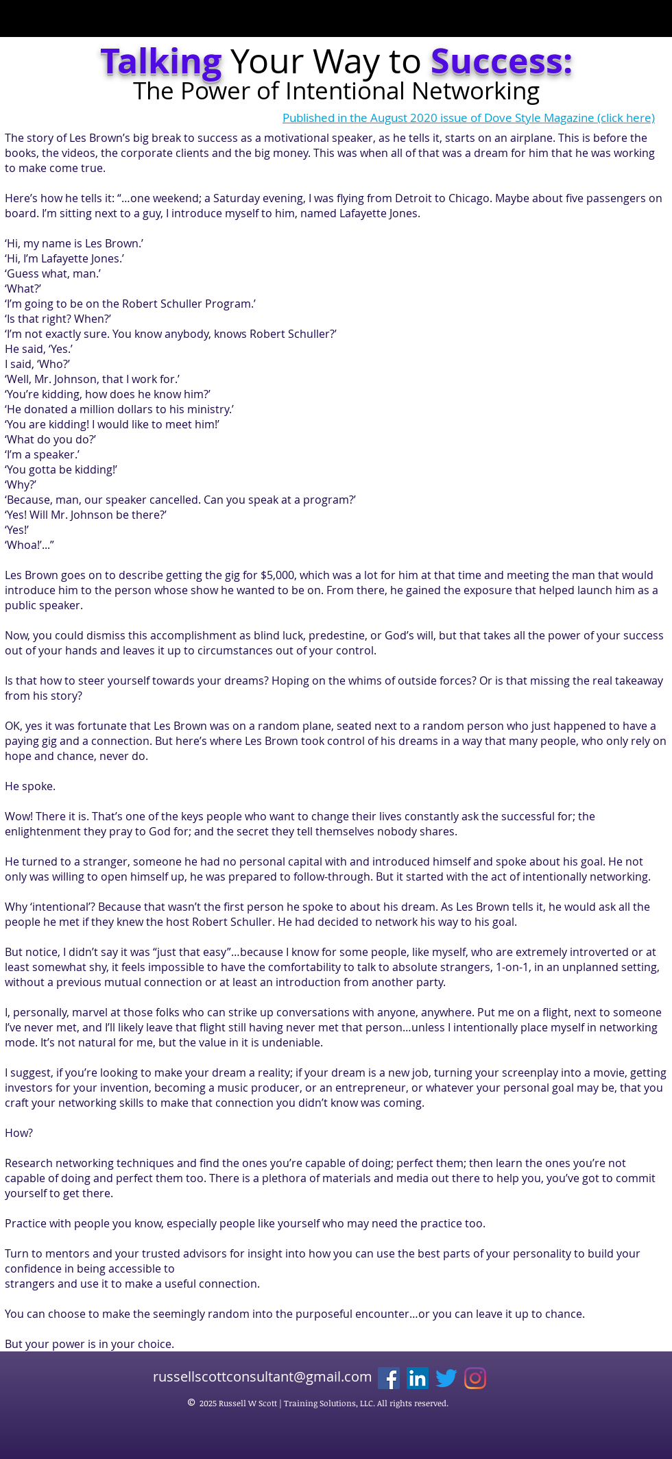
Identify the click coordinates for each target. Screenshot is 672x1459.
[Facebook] (389, 1378)
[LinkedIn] (418, 1378)
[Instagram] (475, 1378)
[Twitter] (446, 1378)
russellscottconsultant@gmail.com (262, 1376)
